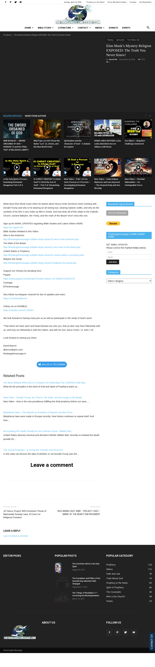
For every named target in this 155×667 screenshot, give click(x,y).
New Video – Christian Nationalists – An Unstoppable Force (135, 182)
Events (126, 27)
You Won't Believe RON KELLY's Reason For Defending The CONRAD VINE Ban (44, 382)
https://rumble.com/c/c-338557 (18, 310)
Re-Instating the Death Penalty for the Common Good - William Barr (37, 431)
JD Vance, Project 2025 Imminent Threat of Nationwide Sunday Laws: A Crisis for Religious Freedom (24, 514)
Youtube (132, 2)
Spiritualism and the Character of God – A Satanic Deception (77, 144)
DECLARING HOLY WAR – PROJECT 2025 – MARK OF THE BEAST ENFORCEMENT (79, 513)
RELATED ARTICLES (12, 116)
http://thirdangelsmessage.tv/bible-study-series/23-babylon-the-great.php (39, 263)
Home (29, 27)
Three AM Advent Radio (117, 2)
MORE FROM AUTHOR (35, 116)
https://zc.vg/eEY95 (13, 227)
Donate (113, 27)
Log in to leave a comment (15, 536)
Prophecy (7, 35)
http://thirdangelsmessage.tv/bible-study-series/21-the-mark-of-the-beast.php (41, 247)
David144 (113, 59)
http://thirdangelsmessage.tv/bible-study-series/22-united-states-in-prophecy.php (43, 255)
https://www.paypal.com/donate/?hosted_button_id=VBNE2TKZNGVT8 (39, 278)
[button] (148, 28)
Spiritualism (120, 40)
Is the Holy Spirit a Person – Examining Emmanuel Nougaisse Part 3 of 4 (15, 182)
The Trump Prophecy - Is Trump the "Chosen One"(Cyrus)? (33, 450)
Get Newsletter (145, 2)
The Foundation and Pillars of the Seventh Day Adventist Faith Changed (86, 581)
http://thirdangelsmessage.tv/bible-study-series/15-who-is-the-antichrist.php (41, 239)
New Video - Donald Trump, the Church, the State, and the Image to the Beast (42, 397)
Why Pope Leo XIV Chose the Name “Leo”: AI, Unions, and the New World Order (47, 144)
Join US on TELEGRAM (51, 364)
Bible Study (46, 27)
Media (99, 27)
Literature (65, 27)
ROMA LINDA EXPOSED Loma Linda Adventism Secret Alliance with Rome (107, 144)
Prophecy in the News (95, 2)
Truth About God (133, 40)
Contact (84, 27)
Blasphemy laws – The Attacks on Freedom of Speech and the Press (38, 412)
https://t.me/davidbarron (15, 298)
